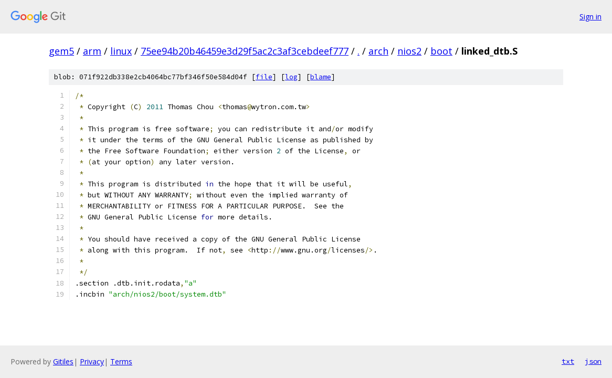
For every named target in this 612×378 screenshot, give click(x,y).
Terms (121, 361)
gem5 (61, 51)
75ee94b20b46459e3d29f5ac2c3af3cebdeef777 (245, 51)
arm (92, 51)
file (264, 76)
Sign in (590, 17)
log (291, 76)
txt (568, 361)
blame (320, 76)
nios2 (409, 51)
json (593, 361)
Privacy (92, 361)
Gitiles (63, 361)
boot (441, 51)
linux (121, 51)
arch (378, 51)
